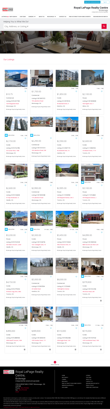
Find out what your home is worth (71, 383)
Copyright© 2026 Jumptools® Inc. (11, 407)
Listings (25, 16)
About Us (62, 16)
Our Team (43, 16)
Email (17, 392)
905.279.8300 (25, 388)
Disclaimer (65, 387)
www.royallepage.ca (67, 385)
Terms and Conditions (92, 387)
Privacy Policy (90, 385)
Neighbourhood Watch (92, 383)
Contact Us (83, 16)
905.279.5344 (23, 390)
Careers (51, 16)
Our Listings (8, 59)
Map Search (34, 16)
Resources (71, 16)
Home (18, 16)
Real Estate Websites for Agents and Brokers (29, 407)
